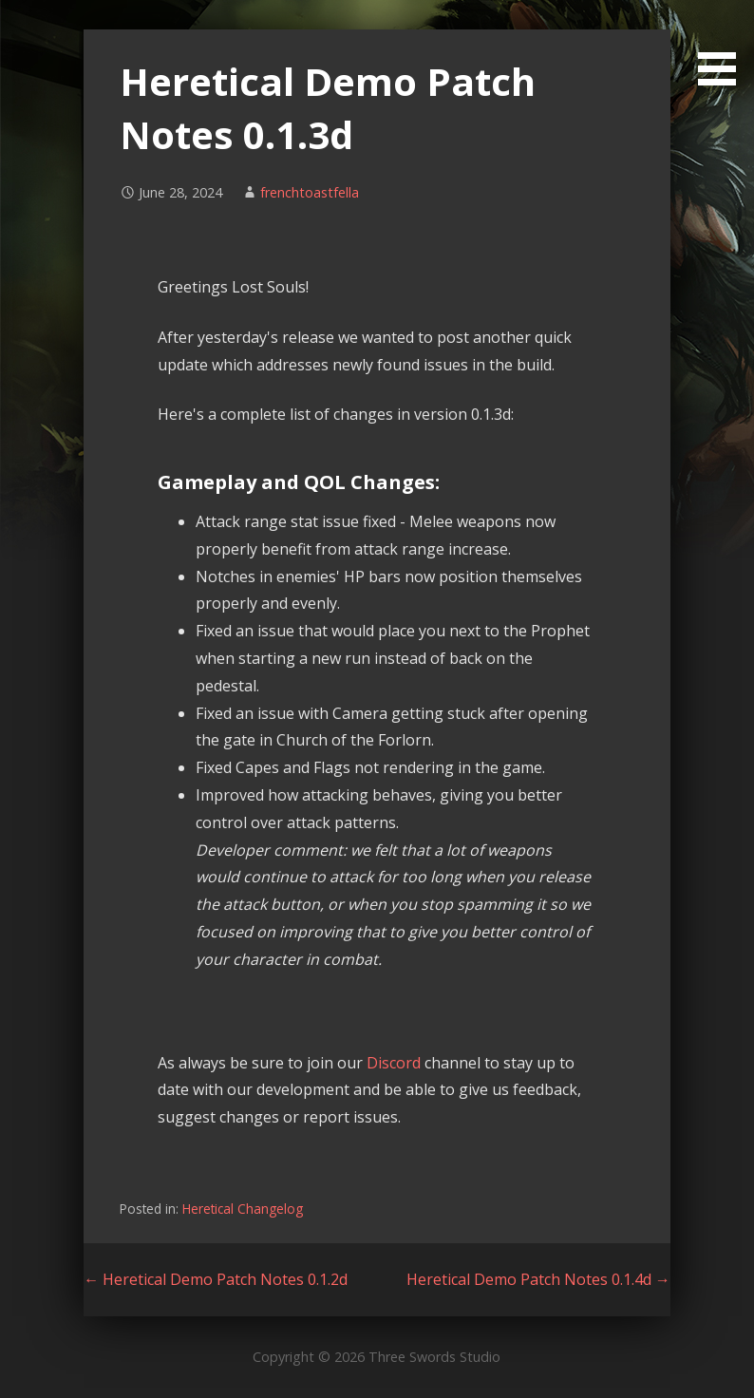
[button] (723, 46)
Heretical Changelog (242, 1209)
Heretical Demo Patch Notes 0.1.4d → (538, 1279)
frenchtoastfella (309, 192)
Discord (394, 1062)
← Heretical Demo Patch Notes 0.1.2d (216, 1279)
